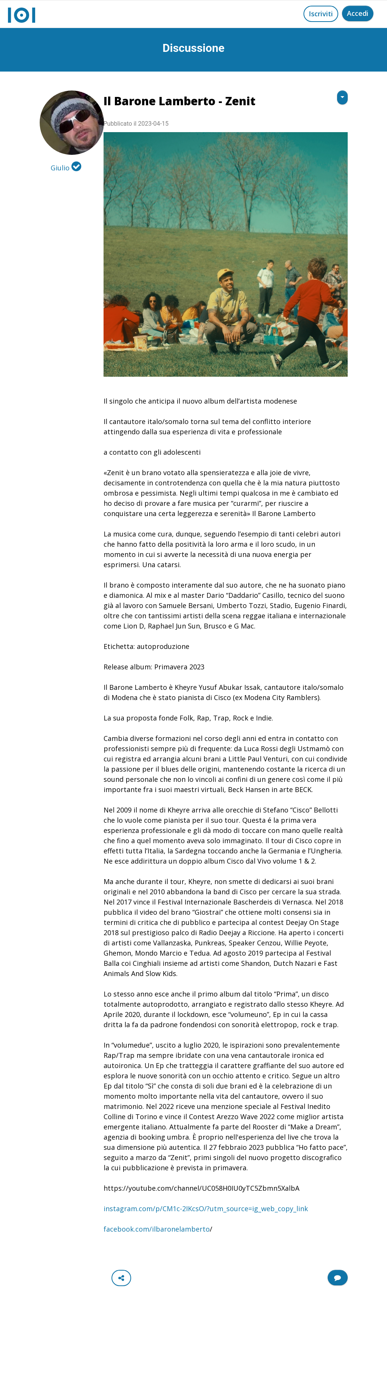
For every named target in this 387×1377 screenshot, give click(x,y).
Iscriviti (321, 13)
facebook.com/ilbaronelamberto (157, 1229)
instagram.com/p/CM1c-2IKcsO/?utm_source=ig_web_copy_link (206, 1208)
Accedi (357, 13)
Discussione (193, 48)
